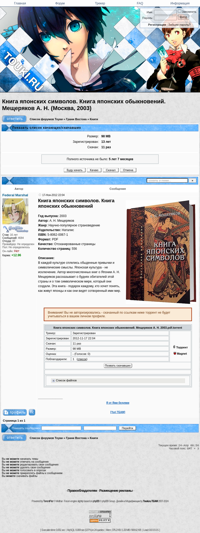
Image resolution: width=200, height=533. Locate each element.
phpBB (96, 501)
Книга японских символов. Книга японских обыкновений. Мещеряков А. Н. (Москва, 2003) (84, 104)
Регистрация (157, 24)
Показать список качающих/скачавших (46, 128)
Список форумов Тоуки (46, 119)
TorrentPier (48, 501)
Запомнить (187, 11)
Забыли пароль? (179, 24)
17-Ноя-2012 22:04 (53, 195)
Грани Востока (76, 119)
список (82, 359)
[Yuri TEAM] (117, 412)
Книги (94, 119)
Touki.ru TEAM (150, 501)
